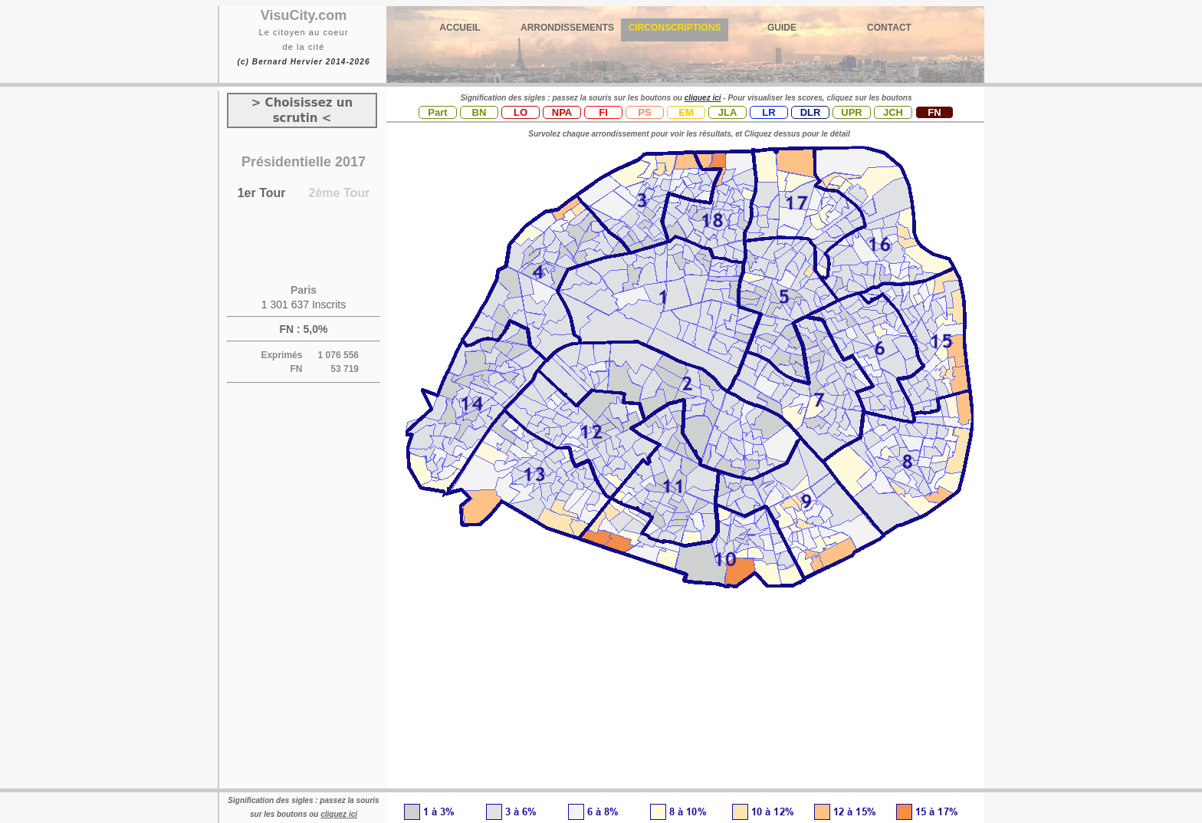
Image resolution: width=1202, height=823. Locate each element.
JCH (893, 112)
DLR (810, 112)
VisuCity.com (303, 15)
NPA (562, 112)
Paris (304, 290)
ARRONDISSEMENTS (567, 27)
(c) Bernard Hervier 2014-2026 (303, 62)
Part (437, 112)
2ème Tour (339, 192)
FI (603, 112)
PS (644, 112)
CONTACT (889, 27)
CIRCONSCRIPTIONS (675, 27)
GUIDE (781, 27)
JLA (727, 112)
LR (768, 112)
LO (520, 112)
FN (934, 112)
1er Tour (262, 192)
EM (686, 112)
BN (479, 112)
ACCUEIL (459, 27)
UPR (851, 112)
